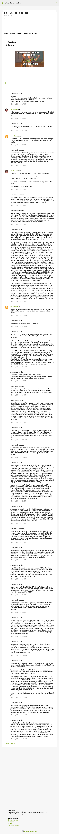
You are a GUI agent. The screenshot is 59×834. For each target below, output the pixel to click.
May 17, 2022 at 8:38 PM (18, 612)
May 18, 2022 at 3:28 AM (18, 655)
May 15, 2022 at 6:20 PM (18, 205)
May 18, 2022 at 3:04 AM (18, 636)
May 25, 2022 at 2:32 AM (18, 739)
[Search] (56, 3)
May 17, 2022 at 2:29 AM (18, 440)
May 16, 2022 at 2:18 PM (18, 381)
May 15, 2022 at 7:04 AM (18, 130)
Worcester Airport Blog (13, 3)
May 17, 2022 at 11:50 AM (19, 457)
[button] (5, 19)
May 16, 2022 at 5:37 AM (18, 367)
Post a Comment (10, 743)
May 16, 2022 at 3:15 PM (18, 422)
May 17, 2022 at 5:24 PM (18, 560)
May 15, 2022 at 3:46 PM (18, 145)
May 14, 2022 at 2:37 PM (18, 104)
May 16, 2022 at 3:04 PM (18, 395)
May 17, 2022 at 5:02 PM (18, 542)
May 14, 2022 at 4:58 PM (18, 118)
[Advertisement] (29, 762)
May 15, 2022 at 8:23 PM (18, 301)
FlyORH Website (13, 820)
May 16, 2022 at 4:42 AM (18, 315)
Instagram (11, 822)
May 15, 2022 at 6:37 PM (18, 224)
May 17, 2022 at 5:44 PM (18, 579)
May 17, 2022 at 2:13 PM (18, 523)
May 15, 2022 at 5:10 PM (18, 165)
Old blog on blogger (14, 825)
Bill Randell (14, 109)
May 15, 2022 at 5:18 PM (18, 189)
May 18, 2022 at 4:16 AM (18, 715)
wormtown (14, 136)
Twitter (10, 823)
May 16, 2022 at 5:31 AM (18, 326)
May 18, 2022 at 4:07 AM (18, 697)
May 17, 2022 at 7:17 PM (18, 595)
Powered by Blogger (29, 831)
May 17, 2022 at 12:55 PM (18, 501)
